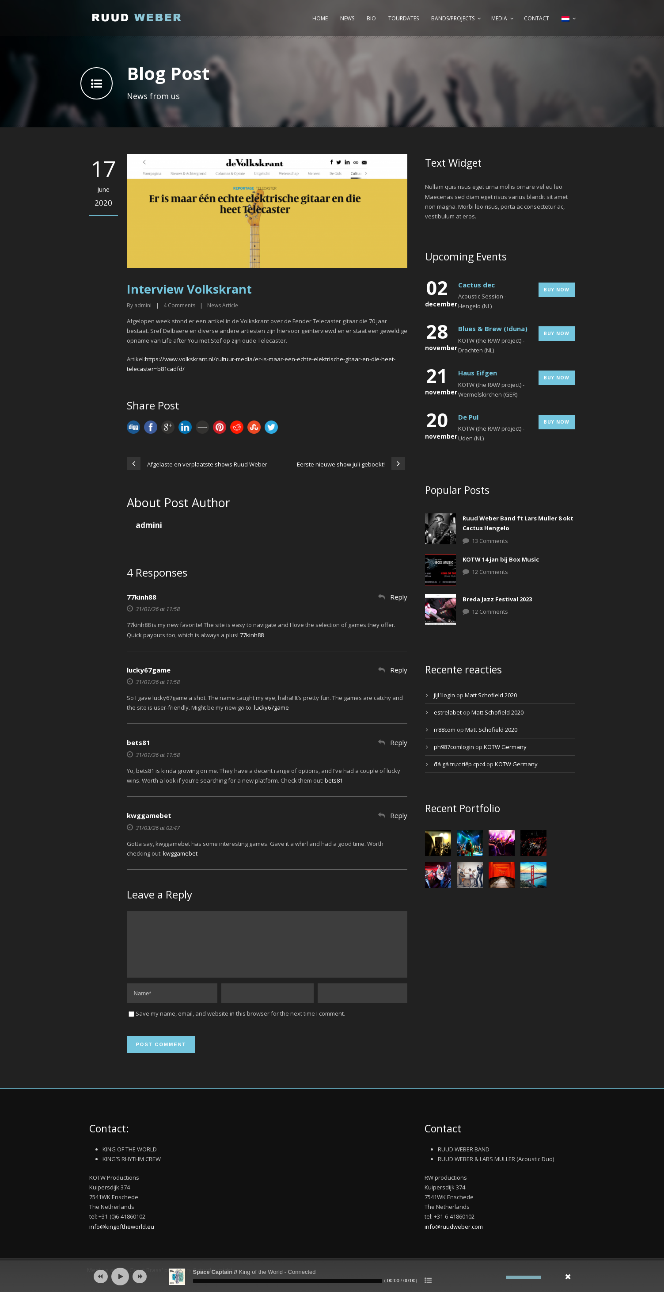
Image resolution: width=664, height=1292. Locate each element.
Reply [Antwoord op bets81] (398, 742)
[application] (332, 1276)
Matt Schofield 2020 (491, 695)
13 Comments (490, 541)
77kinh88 (141, 596)
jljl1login (444, 695)
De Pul (468, 417)
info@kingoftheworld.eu (121, 1237)
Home (320, 18)
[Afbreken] (499, 1277)
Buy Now (556, 290)
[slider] (287, 1281)
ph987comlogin (454, 747)
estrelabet (448, 712)
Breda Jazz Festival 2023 (497, 599)
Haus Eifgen (477, 372)
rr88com (444, 730)
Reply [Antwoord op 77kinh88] (398, 596)
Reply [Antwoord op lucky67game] (398, 669)
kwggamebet (149, 815)
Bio (371, 18)
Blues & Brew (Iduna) (492, 328)
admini (143, 305)
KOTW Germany (505, 747)
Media (499, 18)
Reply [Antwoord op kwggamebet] (398, 815)
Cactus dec (476, 284)
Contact (536, 18)
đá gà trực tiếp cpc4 (459, 764)
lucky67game (149, 669)
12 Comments (490, 572)
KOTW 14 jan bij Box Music (501, 559)
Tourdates (403, 18)
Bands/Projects (452, 18)
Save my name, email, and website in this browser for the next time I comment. (240, 1024)
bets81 (138, 742)
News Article (222, 305)
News (347, 18)
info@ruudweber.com (454, 1237)
